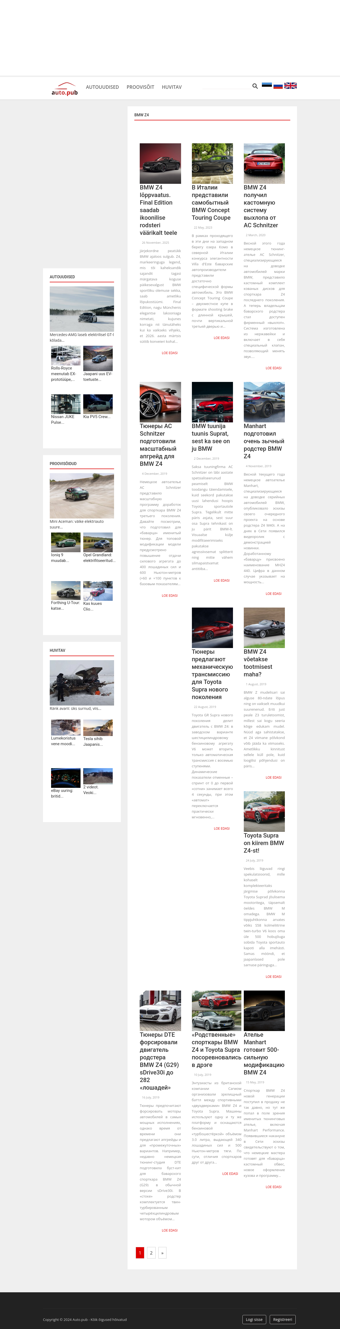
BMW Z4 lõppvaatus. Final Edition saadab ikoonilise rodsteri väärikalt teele (158, 210)
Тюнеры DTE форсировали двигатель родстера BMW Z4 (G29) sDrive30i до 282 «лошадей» (159, 1058)
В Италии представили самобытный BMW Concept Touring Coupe (211, 202)
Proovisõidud (63, 464)
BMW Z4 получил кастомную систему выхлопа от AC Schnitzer (261, 206)
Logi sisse (254, 1316)
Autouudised (105, 86)
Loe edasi (170, 352)
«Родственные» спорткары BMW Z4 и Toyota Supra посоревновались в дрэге (217, 1047)
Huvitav (184, 86)
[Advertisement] (170, 38)
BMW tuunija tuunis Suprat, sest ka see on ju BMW (211, 437)
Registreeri (282, 1316)
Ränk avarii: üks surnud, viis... (75, 708)
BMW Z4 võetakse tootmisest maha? (258, 661)
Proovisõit (149, 86)
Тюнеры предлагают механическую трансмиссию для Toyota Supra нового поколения (212, 673)
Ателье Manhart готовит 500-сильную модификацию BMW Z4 (264, 1051)
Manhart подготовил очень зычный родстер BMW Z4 (264, 440)
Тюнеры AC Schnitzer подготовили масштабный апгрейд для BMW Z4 (158, 444)
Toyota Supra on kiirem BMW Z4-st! (264, 841)
